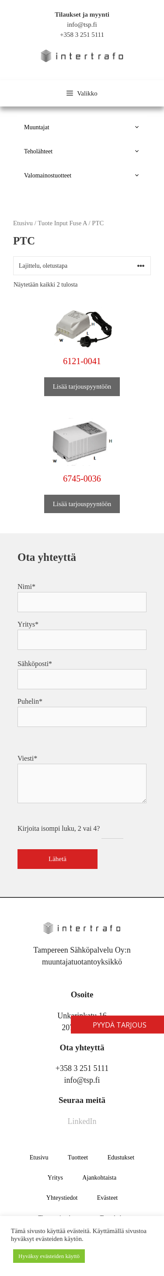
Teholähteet (85, 151)
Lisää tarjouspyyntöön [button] (82, 386)
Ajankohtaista (99, 1177)
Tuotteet (78, 1157)
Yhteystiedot (62, 1197)
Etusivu (39, 1157)
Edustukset (121, 1157)
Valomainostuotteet (85, 175)
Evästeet (107, 1197)
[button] (138, 127)
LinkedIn (82, 1121)
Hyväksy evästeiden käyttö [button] (49, 1256)
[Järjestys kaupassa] (82, 265)
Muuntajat (85, 127)
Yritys (55, 1177)
